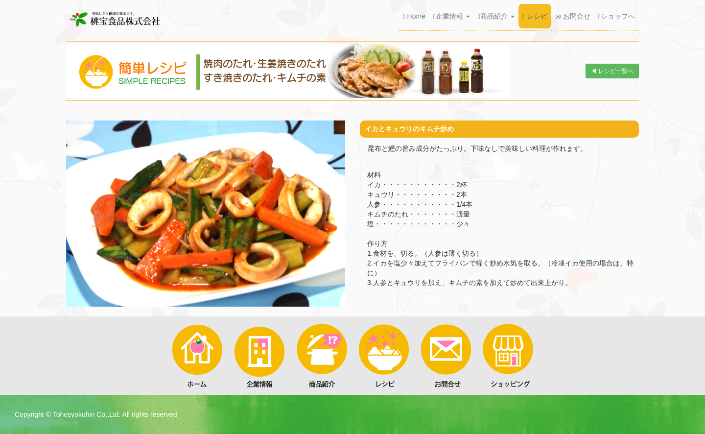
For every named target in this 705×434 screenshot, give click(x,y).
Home (414, 16)
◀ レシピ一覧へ (612, 71)
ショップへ (616, 16)
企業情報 (451, 16)
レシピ (534, 16)
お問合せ (572, 16)
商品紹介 (496, 16)
